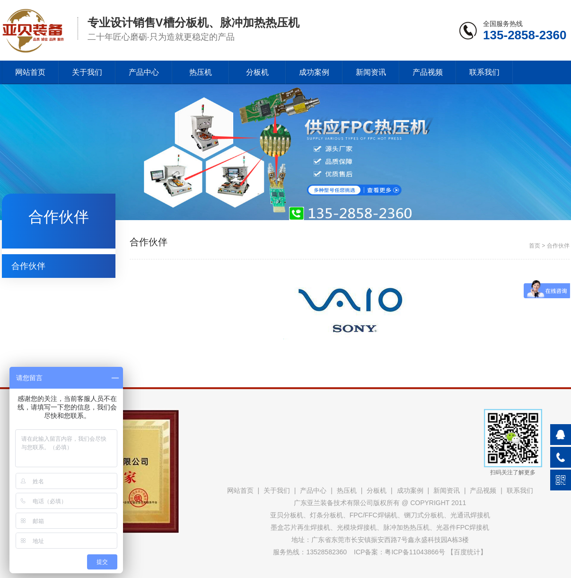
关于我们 (87, 72)
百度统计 (467, 552)
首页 (534, 245)
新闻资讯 (371, 72)
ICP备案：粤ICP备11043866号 (399, 552)
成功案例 (314, 72)
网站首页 (30, 72)
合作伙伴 (28, 266)
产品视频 (428, 72)
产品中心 (144, 72)
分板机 (257, 72)
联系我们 (484, 72)
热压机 (200, 72)
